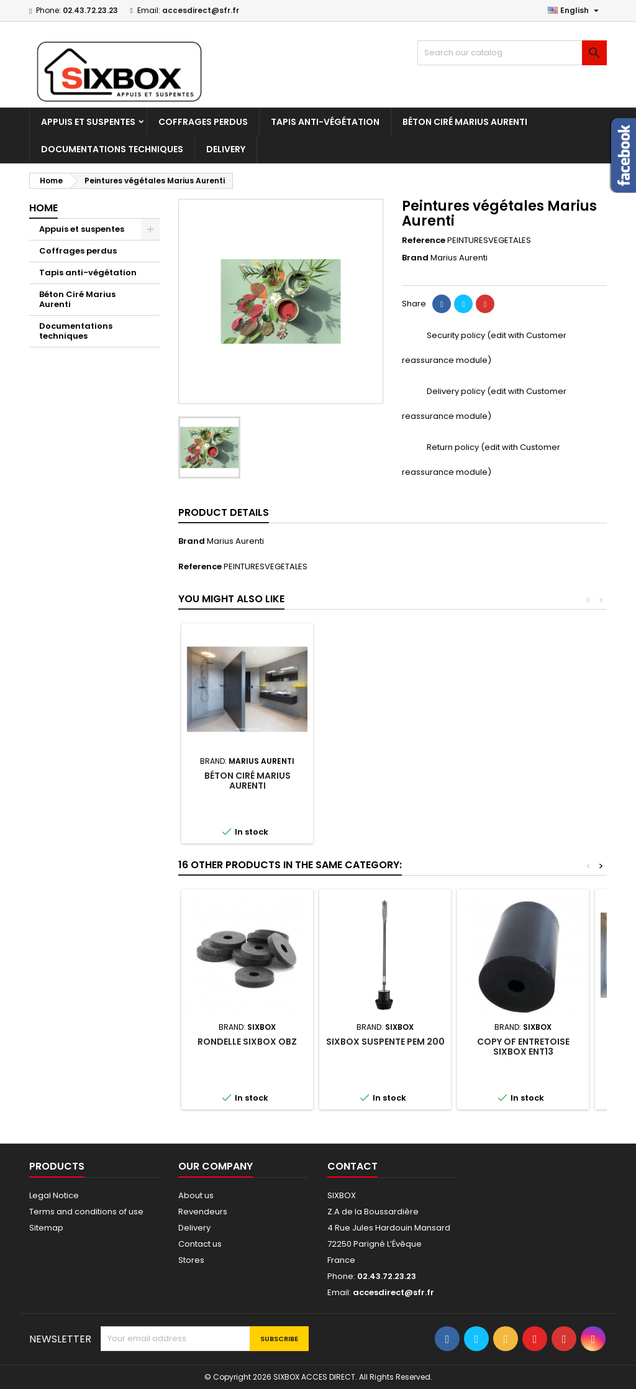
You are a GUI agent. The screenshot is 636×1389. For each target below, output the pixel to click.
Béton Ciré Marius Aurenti (464, 122)
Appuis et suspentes (88, 122)
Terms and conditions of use (86, 1211)
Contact (352, 1166)
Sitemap (46, 1228)
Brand (415, 258)
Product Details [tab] (223, 512)
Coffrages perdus (203, 122)
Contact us (200, 1244)
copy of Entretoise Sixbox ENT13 (523, 1046)
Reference (423, 240)
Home (43, 208)
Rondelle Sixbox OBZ (247, 1041)
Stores (191, 1260)
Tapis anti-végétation (325, 122)
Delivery (225, 149)
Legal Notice (54, 1195)
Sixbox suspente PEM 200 (385, 1041)
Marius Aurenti (235, 541)
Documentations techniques (112, 149)
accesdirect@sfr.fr (200, 10)
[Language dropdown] (575, 10)
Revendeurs (202, 1211)
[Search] (512, 52)
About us (196, 1195)
